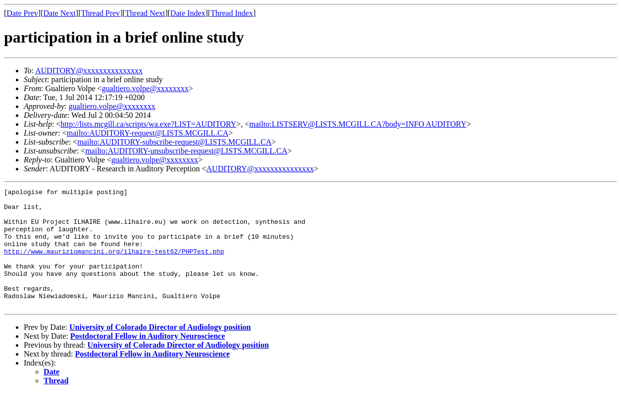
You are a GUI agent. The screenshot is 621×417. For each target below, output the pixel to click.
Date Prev (22, 13)
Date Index (188, 13)
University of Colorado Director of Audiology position (160, 351)
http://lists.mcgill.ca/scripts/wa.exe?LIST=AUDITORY (148, 124)
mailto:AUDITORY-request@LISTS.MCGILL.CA (147, 133)
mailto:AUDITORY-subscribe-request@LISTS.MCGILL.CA (174, 142)
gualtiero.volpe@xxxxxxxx (145, 88)
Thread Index (231, 13)
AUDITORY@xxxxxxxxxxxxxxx (89, 70)
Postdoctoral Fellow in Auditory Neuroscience (147, 360)
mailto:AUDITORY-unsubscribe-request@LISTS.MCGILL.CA (186, 151)
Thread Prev (100, 13)
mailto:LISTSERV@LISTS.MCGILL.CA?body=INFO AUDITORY (357, 124)
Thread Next (145, 13)
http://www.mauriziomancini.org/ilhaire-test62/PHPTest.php (114, 264)
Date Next (60, 13)
